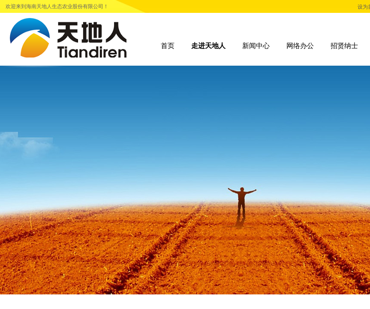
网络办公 (300, 45)
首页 (167, 45)
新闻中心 (256, 45)
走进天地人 (208, 45)
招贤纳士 (344, 45)
